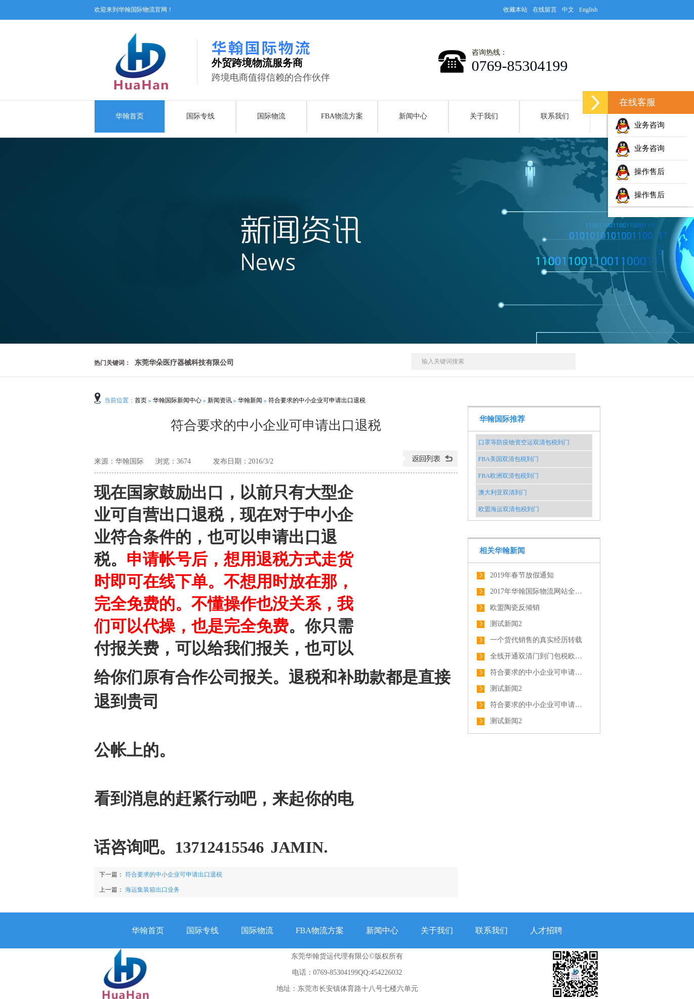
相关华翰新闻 (502, 551)
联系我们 (555, 116)
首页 (141, 400)
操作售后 (640, 172)
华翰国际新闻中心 (177, 400)
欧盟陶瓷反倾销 (515, 607)
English (588, 9)
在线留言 (545, 9)
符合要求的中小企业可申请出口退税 (316, 400)
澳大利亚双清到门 (502, 492)
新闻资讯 (220, 400)
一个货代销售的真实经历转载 (536, 640)
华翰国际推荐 (502, 419)
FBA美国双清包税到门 (508, 459)
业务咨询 (640, 125)
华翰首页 (129, 116)
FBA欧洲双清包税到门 (508, 475)
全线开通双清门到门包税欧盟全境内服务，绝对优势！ (538, 656)
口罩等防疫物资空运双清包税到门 (523, 442)
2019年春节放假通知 (522, 575)
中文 (568, 9)
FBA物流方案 (342, 116)
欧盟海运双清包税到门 (508, 509)
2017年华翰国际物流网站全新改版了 (538, 591)
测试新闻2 (506, 624)
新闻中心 (413, 116)
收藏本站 (515, 9)
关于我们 (484, 116)
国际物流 (271, 116)
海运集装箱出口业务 (152, 889)
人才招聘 (546, 930)
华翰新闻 (250, 400)
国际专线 (200, 116)
